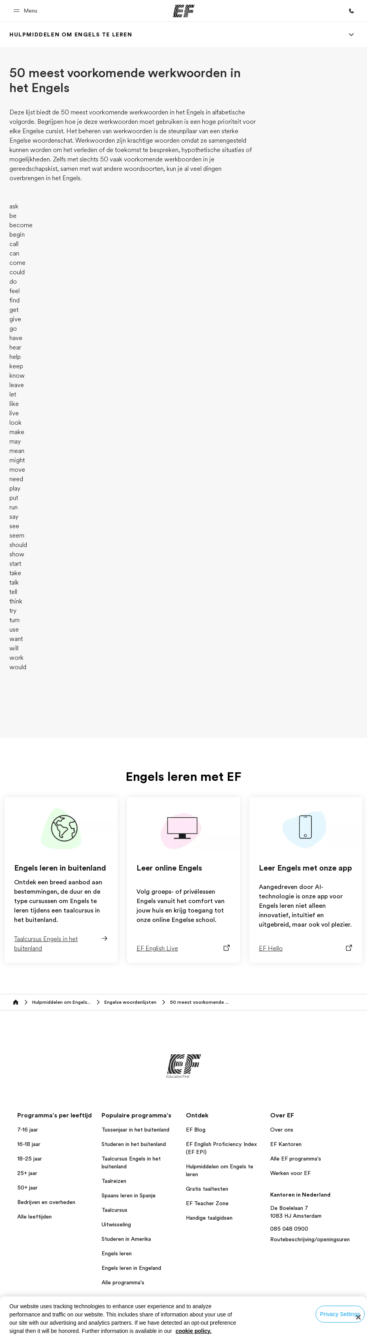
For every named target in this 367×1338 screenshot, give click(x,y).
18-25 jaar (29, 1158)
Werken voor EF (290, 1173)
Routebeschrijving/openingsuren (310, 1239)
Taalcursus (114, 1210)
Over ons (281, 1129)
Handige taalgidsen (209, 1218)
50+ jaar (27, 1187)
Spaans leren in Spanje (129, 1195)
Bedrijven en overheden (46, 1202)
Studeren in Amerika (126, 1239)
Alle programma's (123, 1282)
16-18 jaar (28, 1144)
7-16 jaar (27, 1129)
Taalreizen (114, 1181)
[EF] (183, 11)
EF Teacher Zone (207, 1203)
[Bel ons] (351, 11)
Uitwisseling (116, 1224)
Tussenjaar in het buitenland (135, 1129)
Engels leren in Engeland (131, 1268)
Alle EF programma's (295, 1158)
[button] (26, 11)
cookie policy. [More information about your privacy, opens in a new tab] (194, 1331)
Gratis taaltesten (207, 1189)
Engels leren (117, 1253)
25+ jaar (27, 1173)
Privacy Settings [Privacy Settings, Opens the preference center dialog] (340, 1314)
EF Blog (195, 1129)
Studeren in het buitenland (134, 1144)
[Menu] (351, 34)
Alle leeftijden (34, 1216)
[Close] (358, 1317)
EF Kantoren (286, 1144)
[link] (71, 34)
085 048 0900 (289, 1229)
